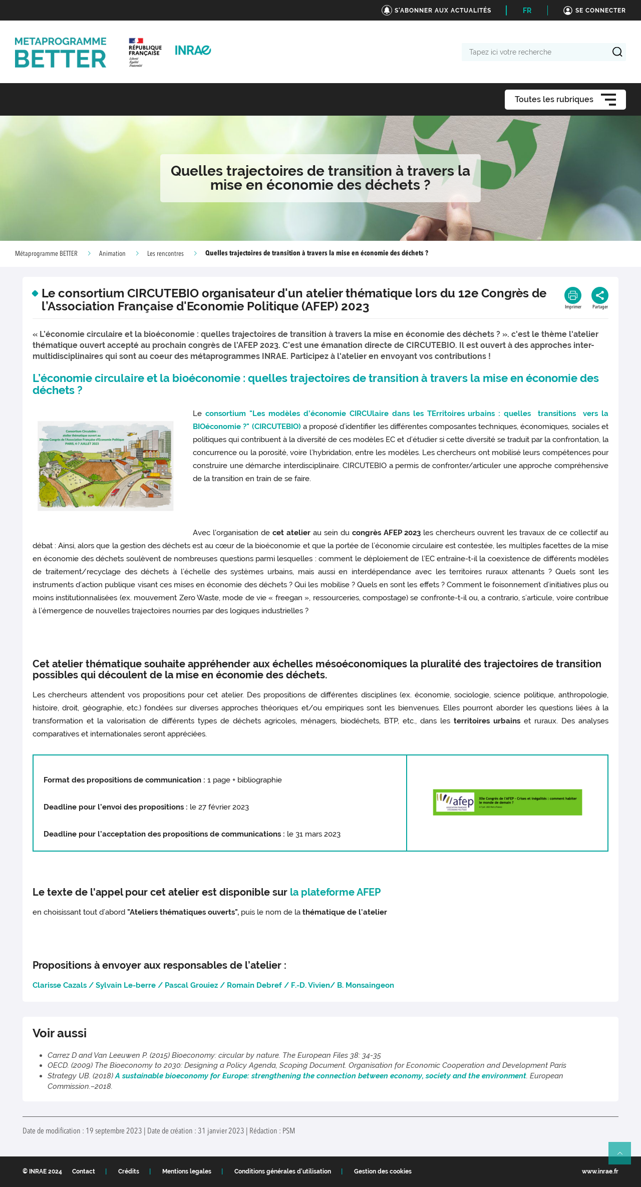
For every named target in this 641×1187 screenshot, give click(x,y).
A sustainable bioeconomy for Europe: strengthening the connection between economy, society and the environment (320, 1075)
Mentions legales (186, 1171)
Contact (83, 1171)
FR (527, 11)
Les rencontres (165, 253)
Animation (112, 253)
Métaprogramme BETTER (46, 253)
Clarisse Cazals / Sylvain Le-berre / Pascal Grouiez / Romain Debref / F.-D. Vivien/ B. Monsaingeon (213, 985)
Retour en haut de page (624, 1157)
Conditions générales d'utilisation (282, 1171)
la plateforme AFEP (335, 892)
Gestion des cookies (383, 1171)
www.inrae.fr (600, 1171)
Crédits (128, 1171)
